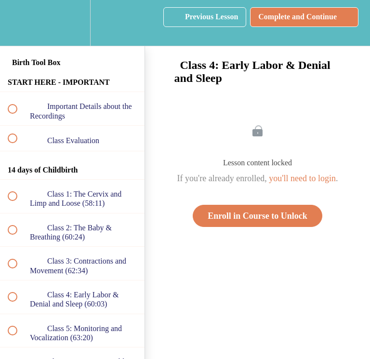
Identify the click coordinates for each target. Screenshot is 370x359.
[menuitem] (72, 23)
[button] (18, 23)
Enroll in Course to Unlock (257, 216)
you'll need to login (302, 178)
